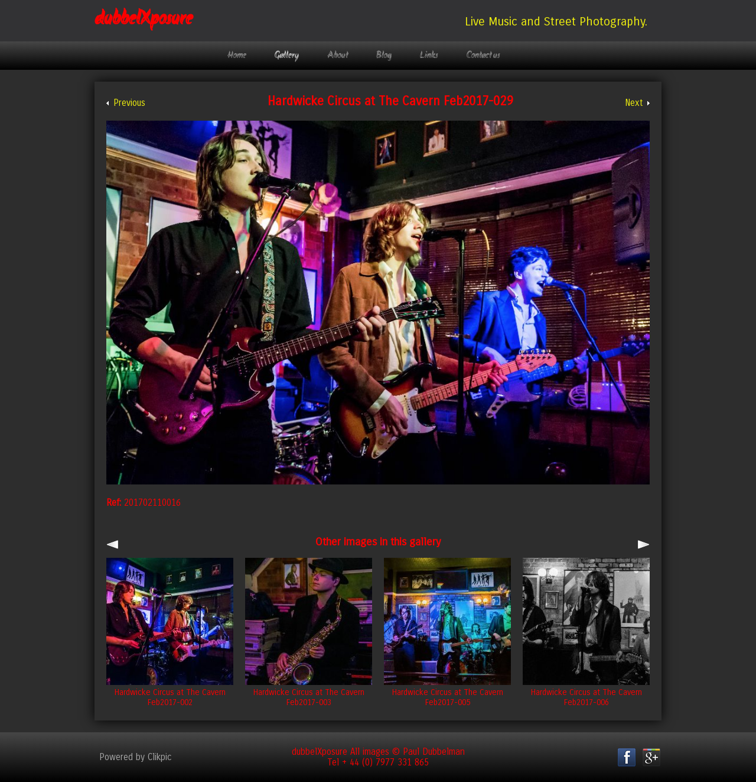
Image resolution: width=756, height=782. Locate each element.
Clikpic (160, 757)
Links (429, 55)
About (337, 55)
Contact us (483, 55)
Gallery (287, 55)
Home (236, 55)
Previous (129, 103)
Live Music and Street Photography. (556, 21)
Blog (384, 55)
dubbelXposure (143, 19)
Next (634, 103)
